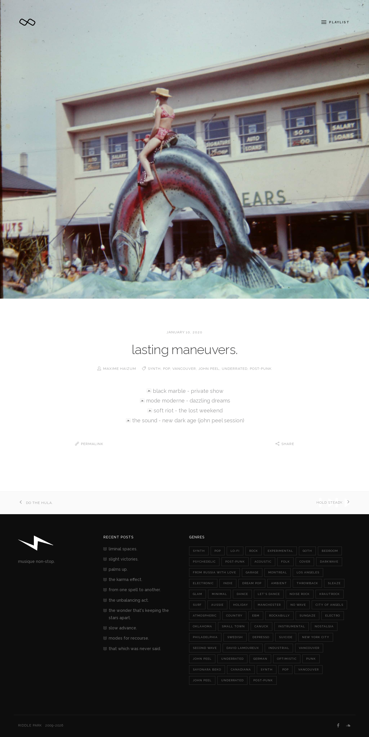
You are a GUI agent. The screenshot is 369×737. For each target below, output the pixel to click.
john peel (208, 369)
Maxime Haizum (119, 369)
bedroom (330, 550)
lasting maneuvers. (184, 349)
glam (197, 593)
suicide (285, 636)
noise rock (300, 593)
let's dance (269, 593)
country (234, 615)
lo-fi (235, 550)
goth (307, 550)
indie (228, 582)
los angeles (308, 572)
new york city (315, 636)
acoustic (262, 561)
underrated (234, 369)
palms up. (118, 569)
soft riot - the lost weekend (188, 410)
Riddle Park (30, 725)
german (260, 658)
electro (332, 615)
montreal (277, 572)
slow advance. (123, 627)
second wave (205, 647)
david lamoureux (242, 647)
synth (154, 369)
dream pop (251, 582)
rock (253, 550)
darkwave (329, 561)
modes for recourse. (129, 638)
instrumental (291, 626)
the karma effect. (125, 579)
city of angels (329, 604)
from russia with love (214, 572)
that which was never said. (135, 648)
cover (304, 561)
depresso (260, 636)
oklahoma (202, 626)
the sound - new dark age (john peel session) (188, 420)
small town (233, 626)
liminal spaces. (123, 548)
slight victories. (123, 558)
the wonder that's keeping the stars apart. (139, 614)
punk (311, 658)
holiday (240, 604)
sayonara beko (207, 669)
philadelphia (205, 636)
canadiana (241, 669)
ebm (255, 615)
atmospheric (204, 615)
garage (252, 572)
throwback (307, 582)
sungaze (307, 615)
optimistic (287, 658)
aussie (217, 604)
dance (242, 593)
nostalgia (324, 626)
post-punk (261, 369)
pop (166, 369)
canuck (261, 626)
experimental (280, 550)
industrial (278, 647)
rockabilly (279, 615)
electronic (203, 582)
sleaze (334, 582)
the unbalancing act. (129, 600)
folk (285, 561)
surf (197, 604)
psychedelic (204, 561)
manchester (269, 604)
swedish (235, 636)
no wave (298, 604)
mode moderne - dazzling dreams (188, 401)
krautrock (329, 593)
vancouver (184, 369)
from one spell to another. (135, 589)
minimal (219, 593)
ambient (279, 582)
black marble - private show (188, 391)
